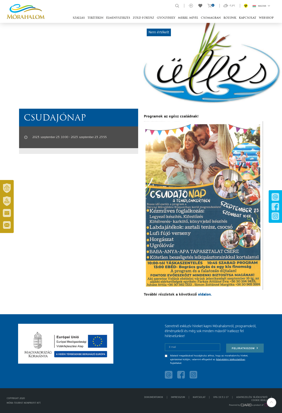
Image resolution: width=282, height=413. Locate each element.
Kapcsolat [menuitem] (199, 397)
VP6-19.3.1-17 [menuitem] (220, 397)
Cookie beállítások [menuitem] (263, 400)
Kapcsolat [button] (247, 18)
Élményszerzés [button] (118, 18)
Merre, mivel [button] (188, 18)
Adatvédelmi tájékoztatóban (230, 359)
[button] (271, 402)
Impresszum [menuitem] (178, 397)
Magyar (261, 6)
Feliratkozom (245, 348)
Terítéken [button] (95, 18)
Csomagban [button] (211, 18)
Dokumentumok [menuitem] (153, 397)
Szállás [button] (79, 18)
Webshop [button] (266, 18)
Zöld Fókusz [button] (143, 18)
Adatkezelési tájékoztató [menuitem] (252, 397)
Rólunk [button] (230, 18)
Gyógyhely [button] (166, 18)
